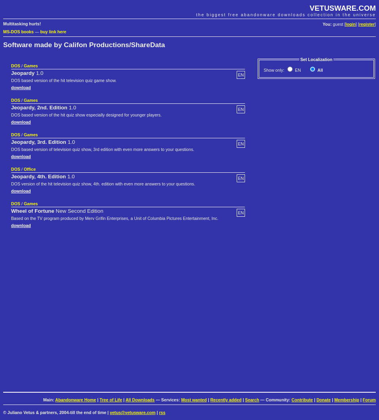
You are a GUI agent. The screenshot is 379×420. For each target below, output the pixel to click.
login (351, 24)
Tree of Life (111, 399)
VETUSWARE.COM (343, 8)
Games (31, 65)
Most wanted (194, 399)
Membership (346, 399)
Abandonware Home (75, 399)
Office (30, 169)
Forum (369, 399)
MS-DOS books (18, 31)
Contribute (302, 399)
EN (297, 70)
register (367, 24)
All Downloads (140, 399)
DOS (15, 65)
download (21, 87)
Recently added (225, 399)
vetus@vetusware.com (132, 412)
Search (252, 399)
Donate (323, 399)
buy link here (53, 31)
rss (162, 412)
